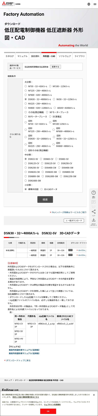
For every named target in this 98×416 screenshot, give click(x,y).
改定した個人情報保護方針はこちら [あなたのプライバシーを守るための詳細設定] (26, 397)
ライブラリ (80, 56)
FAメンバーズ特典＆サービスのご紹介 (69, 212)
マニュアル (22, 56)
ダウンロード (20, 380)
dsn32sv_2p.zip (84, 250)
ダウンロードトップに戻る (18, 360)
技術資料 (35, 56)
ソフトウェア (65, 56)
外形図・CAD (49, 56)
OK (48, 411)
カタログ (10, 56)
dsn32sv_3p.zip (84, 255)
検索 (45, 199)
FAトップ (8, 380)
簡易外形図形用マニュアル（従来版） (24, 349)
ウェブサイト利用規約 (52, 404)
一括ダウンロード (75, 220)
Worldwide (89, 4)
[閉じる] (94, 395)
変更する (55, 66)
